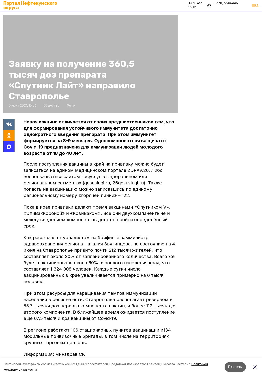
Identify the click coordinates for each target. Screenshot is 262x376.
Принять (235, 367)
